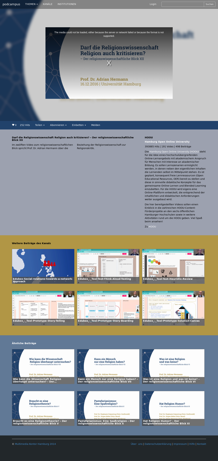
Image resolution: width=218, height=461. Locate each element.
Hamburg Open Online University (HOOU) (174, 151)
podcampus (11, 4)
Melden (95, 125)
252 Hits (25, 125)
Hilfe (192, 444)
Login (153, 4)
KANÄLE (47, 4)
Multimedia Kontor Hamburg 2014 (35, 444)
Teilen (40, 125)
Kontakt (201, 444)
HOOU (152, 226)
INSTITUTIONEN (67, 4)
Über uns (136, 444)
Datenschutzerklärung (158, 444)
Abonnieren (58, 125)
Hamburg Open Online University (167, 141)
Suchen (210, 4)
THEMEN (31, 4)
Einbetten (79, 125)
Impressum (180, 444)
